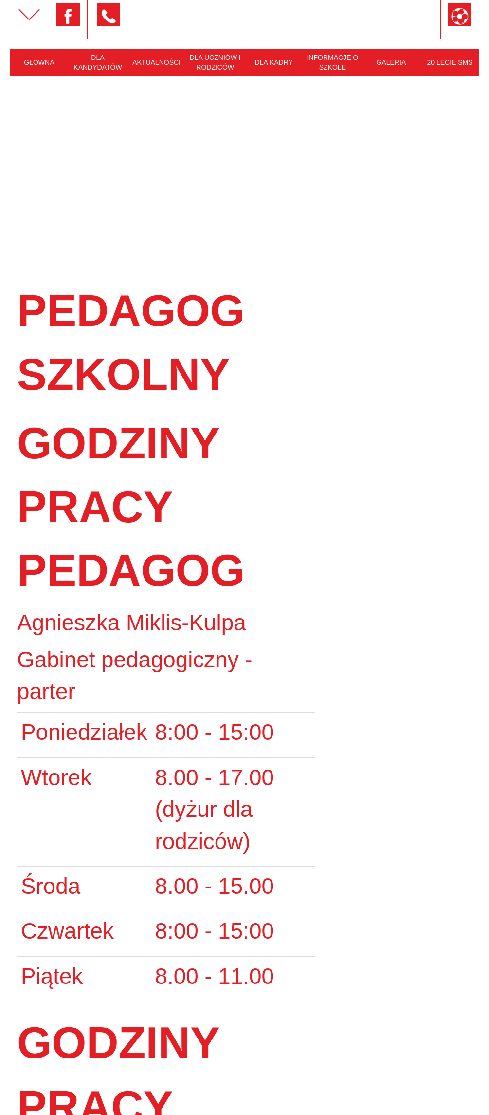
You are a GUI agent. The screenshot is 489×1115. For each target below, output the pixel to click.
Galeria (391, 62)
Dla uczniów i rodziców (215, 62)
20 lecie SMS (449, 62)
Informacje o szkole (332, 62)
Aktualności (156, 62)
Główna (39, 62)
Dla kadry (274, 62)
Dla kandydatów (97, 62)
